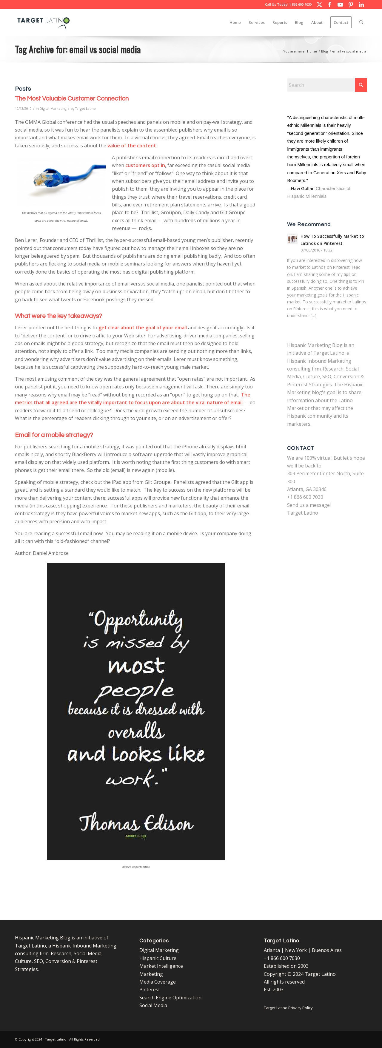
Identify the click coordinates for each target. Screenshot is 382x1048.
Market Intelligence (161, 966)
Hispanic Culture (157, 958)
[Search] (361, 22)
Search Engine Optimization (170, 997)
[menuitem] (235, 22)
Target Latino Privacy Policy (288, 1007)
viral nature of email (219, 402)
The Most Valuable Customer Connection (72, 98)
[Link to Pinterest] (350, 4)
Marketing (151, 974)
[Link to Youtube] (340, 4)
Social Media (153, 1005)
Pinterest (149, 989)
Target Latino (85, 108)
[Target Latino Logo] (43, 22)
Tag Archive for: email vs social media (78, 49)
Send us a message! (309, 505)
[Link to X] (319, 4)
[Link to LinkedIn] (361, 4)
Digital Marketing (53, 108)
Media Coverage (157, 981)
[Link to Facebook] (329, 4)
